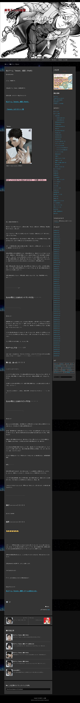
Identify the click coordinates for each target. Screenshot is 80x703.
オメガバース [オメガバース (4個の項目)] (69, 365)
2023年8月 (57, 294)
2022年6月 (57, 323)
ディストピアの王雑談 (62, 149)
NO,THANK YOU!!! (59, 130)
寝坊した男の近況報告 (58, 100)
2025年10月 (57, 243)
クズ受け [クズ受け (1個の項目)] (56, 368)
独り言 (56, 209)
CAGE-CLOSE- (60, 117)
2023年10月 (57, 289)
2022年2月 (57, 332)
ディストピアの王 (59, 145)
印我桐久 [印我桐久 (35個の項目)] (64, 370)
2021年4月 (57, 353)
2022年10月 (57, 315)
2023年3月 (57, 304)
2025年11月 (57, 241)
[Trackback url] (28, 689)
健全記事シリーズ (58, 194)
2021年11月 (57, 338)
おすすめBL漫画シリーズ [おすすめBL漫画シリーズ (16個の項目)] (59, 365)
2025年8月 (57, 247)
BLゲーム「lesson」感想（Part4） (17, 102)
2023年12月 (57, 285)
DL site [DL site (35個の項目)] (67, 363)
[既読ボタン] (7, 602)
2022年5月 (57, 325)
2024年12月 (57, 260)
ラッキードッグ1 (59, 151)
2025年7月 (56, 249)
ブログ (56, 185)
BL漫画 (56, 173)
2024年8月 (56, 268)
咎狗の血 (57, 154)
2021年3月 (56, 355)
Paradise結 (58, 134)
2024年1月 (56, 283)
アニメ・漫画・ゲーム (59, 179)
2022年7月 (57, 321)
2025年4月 (56, 255)
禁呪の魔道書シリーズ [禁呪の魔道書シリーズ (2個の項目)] (68, 372)
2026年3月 (56, 232)
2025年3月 (56, 258)
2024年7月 (56, 270)
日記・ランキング (58, 204)
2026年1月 (57, 236)
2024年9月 (56, 266)
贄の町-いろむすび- (59, 166)
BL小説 (56, 170)
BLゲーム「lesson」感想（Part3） (21, 652)
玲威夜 (48, 609)
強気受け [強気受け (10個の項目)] (70, 370)
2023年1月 (57, 309)
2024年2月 (56, 281)
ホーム (7, 64)
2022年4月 (57, 328)
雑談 (56, 213)
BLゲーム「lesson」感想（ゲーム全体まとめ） (21, 591)
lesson (18, 64)
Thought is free (46, 700)
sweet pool (58, 139)
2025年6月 (56, 251)
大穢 (56, 156)
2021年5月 (57, 351)
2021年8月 (57, 345)
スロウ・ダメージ (59, 143)
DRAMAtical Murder (59, 122)
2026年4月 (56, 230)
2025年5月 (56, 253)
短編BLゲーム (58, 160)
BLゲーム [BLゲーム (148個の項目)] (56, 363)
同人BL (56, 196)
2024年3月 (56, 279)
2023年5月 (57, 300)
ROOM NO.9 (58, 137)
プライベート (57, 187)
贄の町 (57, 164)
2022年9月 (57, 317)
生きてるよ (56, 96)
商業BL (56, 198)
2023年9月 (57, 292)
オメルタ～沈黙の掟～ (60, 141)
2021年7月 (57, 347)
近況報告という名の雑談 (58, 103)
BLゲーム (12, 64)
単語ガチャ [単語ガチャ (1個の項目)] (56, 370)
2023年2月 (57, 306)
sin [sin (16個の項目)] (72, 363)
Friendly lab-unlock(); (60, 126)
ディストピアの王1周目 (62, 147)
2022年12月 (57, 311)
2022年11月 (57, 313)
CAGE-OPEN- (60, 120)
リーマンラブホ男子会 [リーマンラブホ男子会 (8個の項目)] (66, 368)
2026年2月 (57, 234)
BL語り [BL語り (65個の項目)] (62, 363)
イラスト (56, 183)
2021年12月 (57, 336)
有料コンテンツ (57, 207)
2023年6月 (57, 298)
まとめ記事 (56, 177)
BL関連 (56, 175)
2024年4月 (57, 277)
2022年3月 (57, 330)
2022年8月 (57, 319)
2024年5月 (57, 275)
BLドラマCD (57, 168)
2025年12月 (57, 238)
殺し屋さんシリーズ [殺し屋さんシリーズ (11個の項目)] (58, 372)
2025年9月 (56, 245)
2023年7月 (57, 296)
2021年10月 (57, 340)
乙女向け (56, 190)
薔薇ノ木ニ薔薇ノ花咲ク (60, 162)
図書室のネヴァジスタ (59, 200)
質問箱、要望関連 (58, 211)
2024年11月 (57, 262)
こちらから (56, 222)
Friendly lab (58, 124)
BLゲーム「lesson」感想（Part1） (21, 635)
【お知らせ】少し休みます (59, 98)
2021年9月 (57, 342)
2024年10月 (57, 264)
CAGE (57, 115)
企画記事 (56, 192)
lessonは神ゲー (16, 670)
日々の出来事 (57, 202)
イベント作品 (57, 181)
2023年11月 (57, 287)
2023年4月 (57, 302)
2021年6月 (57, 349)
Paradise (57, 132)
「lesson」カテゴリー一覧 (15, 109)
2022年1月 (57, 334)
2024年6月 (57, 272)
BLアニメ (56, 111)
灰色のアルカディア (60, 158)
